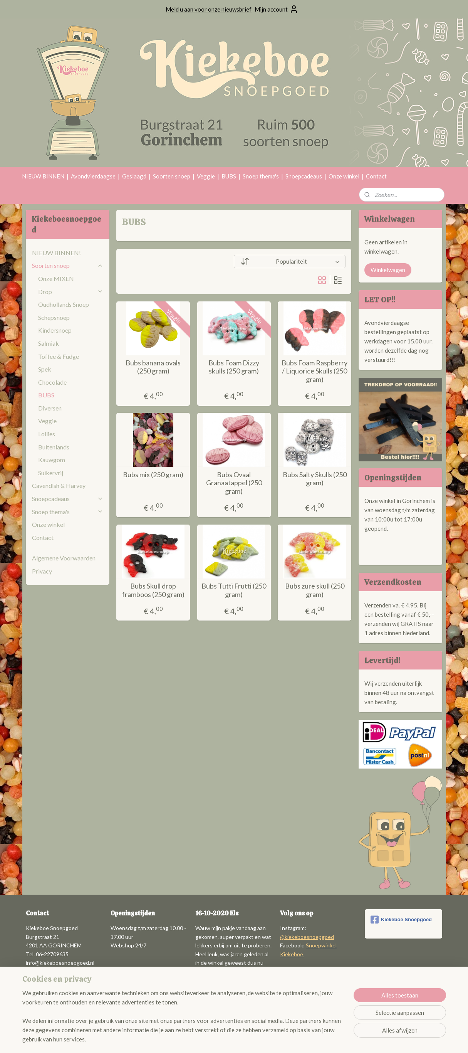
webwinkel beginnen (254, 1038)
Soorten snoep (171, 176)
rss (228, 1038)
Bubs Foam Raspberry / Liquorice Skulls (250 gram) (314, 371)
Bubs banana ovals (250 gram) (153, 367)
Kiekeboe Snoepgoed (401, 919)
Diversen (50, 408)
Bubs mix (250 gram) (153, 475)
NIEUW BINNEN (43, 176)
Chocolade (52, 382)
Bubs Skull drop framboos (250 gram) (153, 590)
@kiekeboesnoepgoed (307, 937)
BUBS (228, 176)
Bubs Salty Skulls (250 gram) (315, 479)
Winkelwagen (388, 269)
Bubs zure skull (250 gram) (314, 590)
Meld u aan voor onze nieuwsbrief (209, 9)
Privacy (42, 571)
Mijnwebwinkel (317, 1038)
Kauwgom (51, 459)
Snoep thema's (261, 176)
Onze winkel (344, 176)
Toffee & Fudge (58, 356)
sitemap (214, 1038)
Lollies (46, 433)
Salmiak (48, 343)
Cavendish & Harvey (59, 485)
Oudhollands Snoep (63, 304)
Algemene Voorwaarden (64, 558)
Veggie (206, 176)
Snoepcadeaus (303, 176)
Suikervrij (50, 472)
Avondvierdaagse (93, 176)
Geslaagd (134, 176)
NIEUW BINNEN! (56, 252)
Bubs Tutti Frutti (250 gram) (233, 590)
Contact (376, 176)
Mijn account (277, 9)
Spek (44, 369)
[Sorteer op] (289, 261)
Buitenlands (53, 447)
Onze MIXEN (56, 278)
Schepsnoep (54, 317)
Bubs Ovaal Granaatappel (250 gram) (234, 483)
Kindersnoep (55, 330)
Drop (70, 291)
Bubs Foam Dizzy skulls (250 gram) (233, 367)
